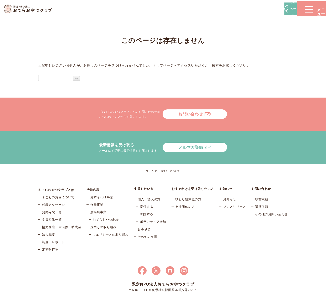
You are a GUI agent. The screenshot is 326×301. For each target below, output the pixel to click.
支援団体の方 (185, 190)
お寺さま (144, 212)
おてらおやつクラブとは (56, 172)
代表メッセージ (53, 190)
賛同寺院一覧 (52, 197)
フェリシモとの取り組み (111, 220)
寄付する (146, 190)
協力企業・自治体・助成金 (61, 212)
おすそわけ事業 (101, 182)
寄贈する (146, 197)
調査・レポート (53, 227)
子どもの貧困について (58, 182)
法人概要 (48, 220)
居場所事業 (98, 197)
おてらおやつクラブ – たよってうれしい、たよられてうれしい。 (31, 9)
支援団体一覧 (52, 205)
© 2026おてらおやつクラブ (88, 296)
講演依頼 (261, 190)
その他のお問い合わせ (271, 197)
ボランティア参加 (153, 205)
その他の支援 (147, 220)
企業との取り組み (103, 212)
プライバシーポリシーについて (163, 154)
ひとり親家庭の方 (188, 182)
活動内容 (93, 172)
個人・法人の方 (149, 182)
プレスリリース (234, 190)
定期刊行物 (50, 235)
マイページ (263, 8)
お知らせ (229, 182)
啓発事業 (96, 190)
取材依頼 (261, 182)
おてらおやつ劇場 (106, 205)
